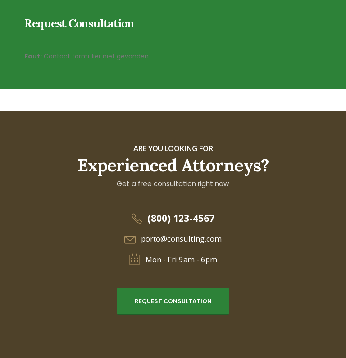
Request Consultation (173, 301)
